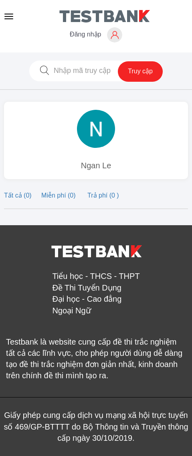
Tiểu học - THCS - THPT (95, 276)
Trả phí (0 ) (103, 195)
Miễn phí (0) (59, 195)
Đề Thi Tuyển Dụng (86, 287)
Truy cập (140, 71)
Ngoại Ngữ (71, 310)
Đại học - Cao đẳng (86, 299)
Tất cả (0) (18, 195)
